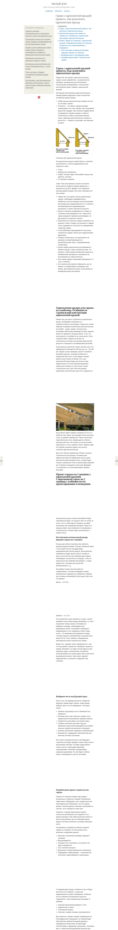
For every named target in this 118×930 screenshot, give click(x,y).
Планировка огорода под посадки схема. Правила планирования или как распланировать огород (38, 41)
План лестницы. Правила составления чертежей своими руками (36, 74)
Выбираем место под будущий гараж (75, 55)
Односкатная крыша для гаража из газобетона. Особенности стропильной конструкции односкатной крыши (73, 36)
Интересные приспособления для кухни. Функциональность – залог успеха (37, 66)
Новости (58, 11)
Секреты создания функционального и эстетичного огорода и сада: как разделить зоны (38, 33)
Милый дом (59, 3)
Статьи (67, 11)
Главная (49, 11)
